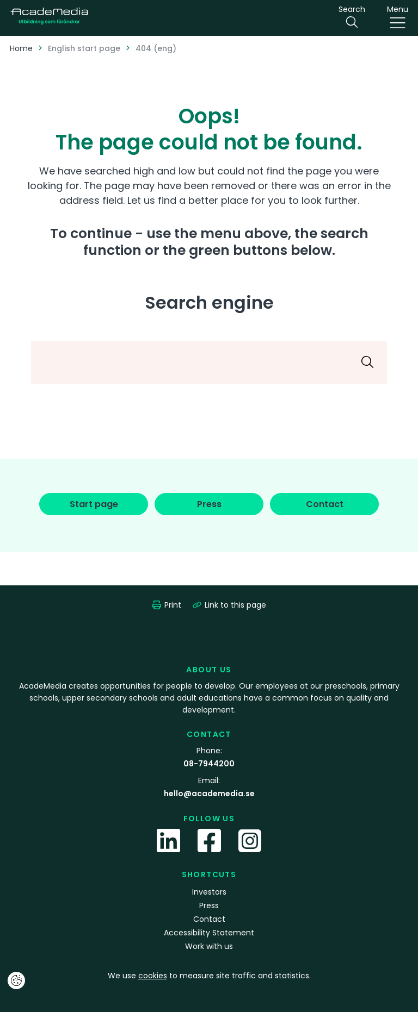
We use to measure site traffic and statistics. (209, 975)
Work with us (209, 946)
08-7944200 (209, 763)
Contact (209, 919)
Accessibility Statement (209, 932)
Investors (209, 891)
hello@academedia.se (209, 793)
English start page (84, 48)
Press (209, 905)
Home (21, 48)
